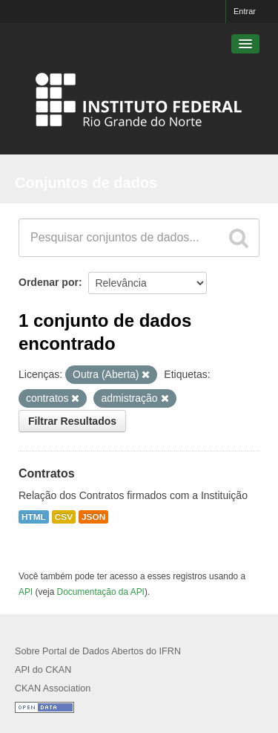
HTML (33, 517)
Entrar (245, 11)
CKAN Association (52, 688)
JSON (93, 517)
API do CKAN (43, 670)
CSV (64, 517)
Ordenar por (49, 282)
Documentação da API (101, 592)
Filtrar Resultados (72, 421)
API (26, 592)
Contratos (47, 473)
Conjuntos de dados (86, 183)
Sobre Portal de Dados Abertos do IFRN (98, 651)
